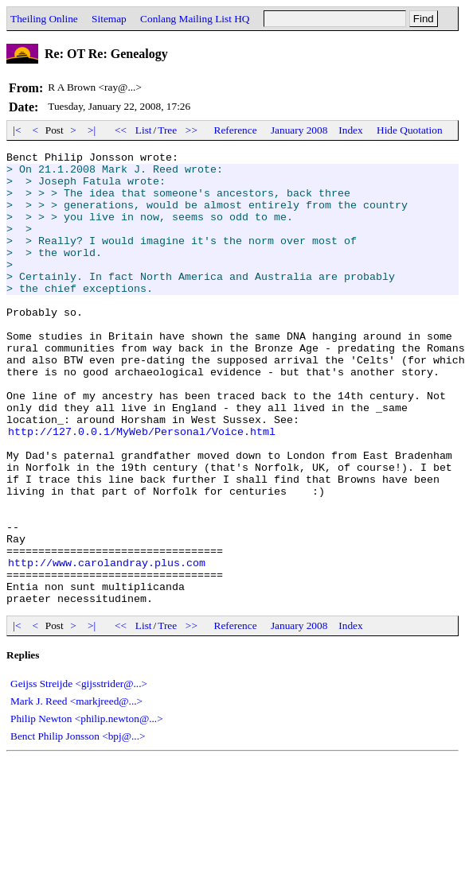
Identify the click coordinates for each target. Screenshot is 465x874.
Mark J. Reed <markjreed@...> (76, 792)
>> (192, 130)
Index (350, 130)
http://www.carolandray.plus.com (106, 646)
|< (17, 130)
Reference (235, 130)
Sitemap (109, 19)
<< (121, 130)
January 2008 (299, 130)
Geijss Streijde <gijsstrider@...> (78, 774)
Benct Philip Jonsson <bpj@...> (78, 827)
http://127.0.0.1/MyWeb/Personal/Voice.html (141, 488)
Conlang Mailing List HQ (194, 19)
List (143, 130)
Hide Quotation (410, 130)
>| (92, 130)
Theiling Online (44, 19)
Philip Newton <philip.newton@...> (86, 809)
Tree (167, 130)
